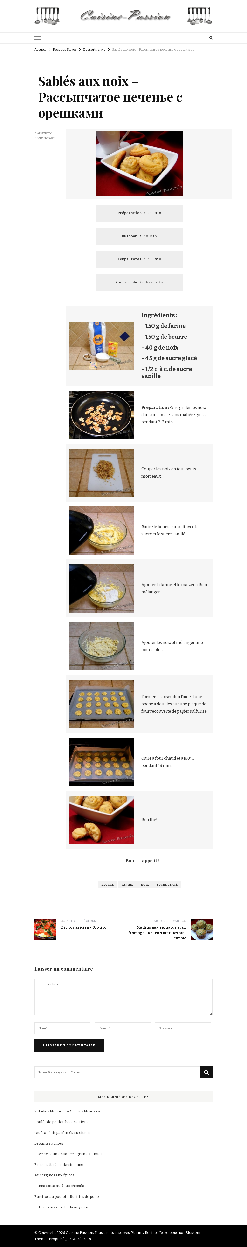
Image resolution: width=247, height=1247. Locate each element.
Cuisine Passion (79, 1232)
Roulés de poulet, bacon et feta (61, 1122)
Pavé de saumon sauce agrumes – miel (68, 1154)
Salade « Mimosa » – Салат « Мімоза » (67, 1111)
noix (145, 884)
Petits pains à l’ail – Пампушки (61, 1207)
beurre (107, 884)
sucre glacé (167, 884)
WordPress (81, 1239)
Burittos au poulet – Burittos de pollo (66, 1196)
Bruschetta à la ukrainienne (58, 1164)
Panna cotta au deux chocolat (60, 1186)
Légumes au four (49, 1143)
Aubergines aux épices (54, 1175)
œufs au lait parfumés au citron (62, 1133)
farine (127, 884)
